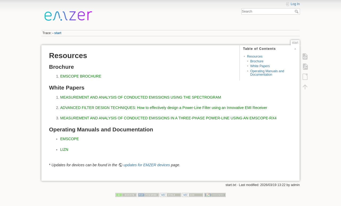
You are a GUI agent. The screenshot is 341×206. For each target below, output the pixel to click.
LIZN (64, 149)
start (58, 33)
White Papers (260, 66)
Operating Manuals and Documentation (267, 72)
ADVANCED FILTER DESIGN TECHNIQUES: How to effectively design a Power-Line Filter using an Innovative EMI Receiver (163, 108)
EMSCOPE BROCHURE (80, 76)
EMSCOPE (69, 139)
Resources (255, 56)
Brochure (256, 61)
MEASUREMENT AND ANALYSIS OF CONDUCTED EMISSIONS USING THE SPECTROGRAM (140, 97)
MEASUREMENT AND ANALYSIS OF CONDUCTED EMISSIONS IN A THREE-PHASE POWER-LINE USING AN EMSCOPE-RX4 (168, 118)
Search (297, 11)
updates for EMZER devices (147, 165)
